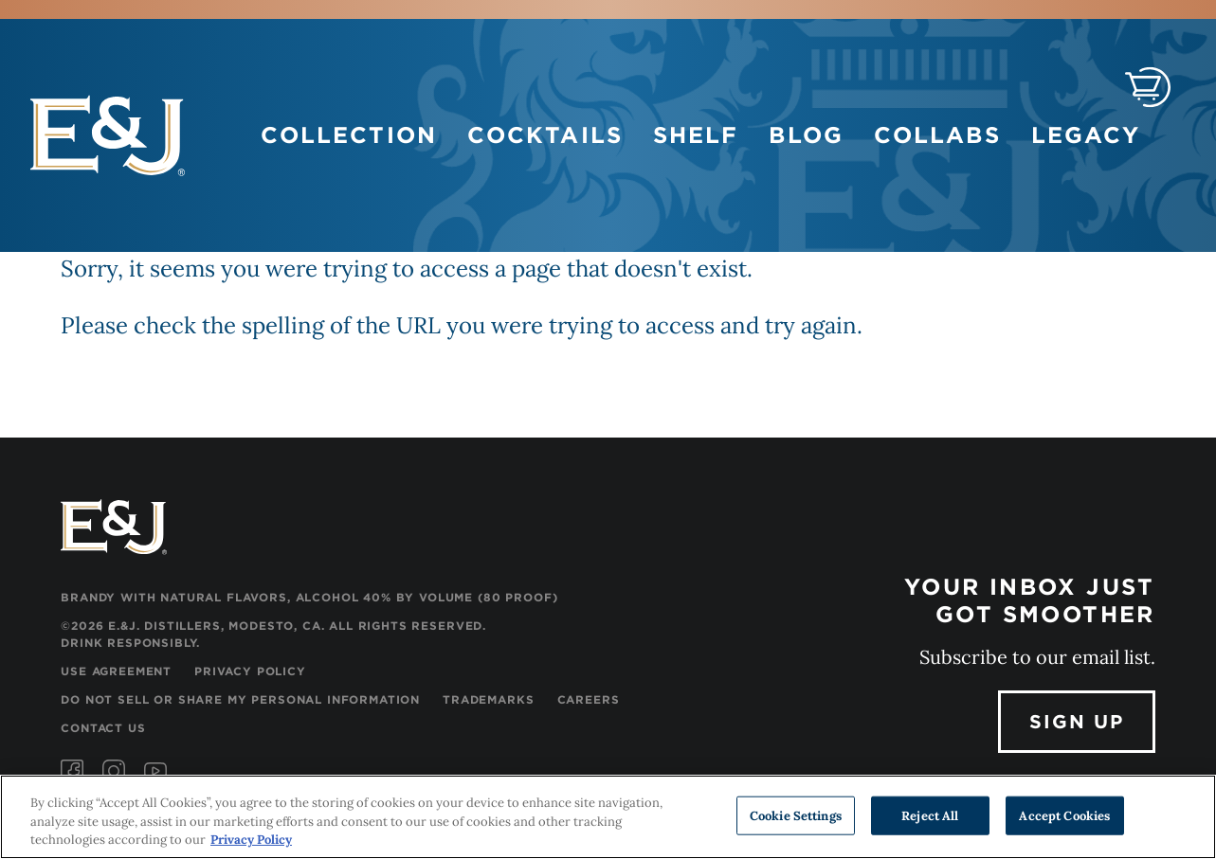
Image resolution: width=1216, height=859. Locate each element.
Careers (588, 699)
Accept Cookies (1064, 815)
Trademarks (488, 699)
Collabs (937, 135)
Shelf (696, 135)
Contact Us (103, 728)
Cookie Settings (796, 815)
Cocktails (545, 135)
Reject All (929, 815)
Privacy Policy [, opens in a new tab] (251, 840)
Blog (806, 135)
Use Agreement (116, 671)
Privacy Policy (250, 671)
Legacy (1086, 135)
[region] (608, 817)
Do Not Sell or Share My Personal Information (240, 699)
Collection (349, 135)
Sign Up (1076, 721)
